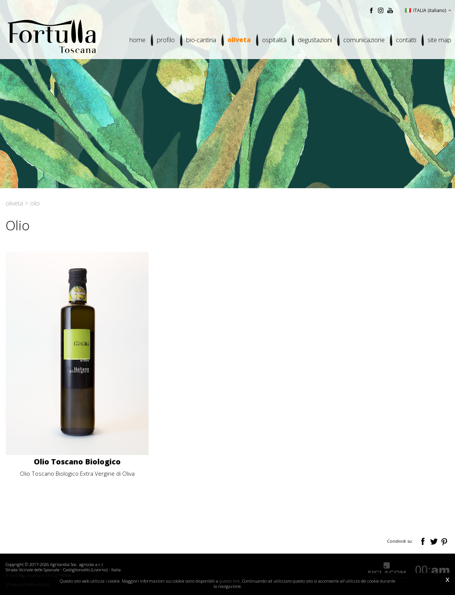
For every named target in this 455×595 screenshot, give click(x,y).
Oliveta (239, 39)
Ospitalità (274, 39)
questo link (229, 581)
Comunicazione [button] (364, 39)
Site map (439, 39)
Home (137, 39)
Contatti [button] (406, 39)
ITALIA (428, 10)
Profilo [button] (166, 39)
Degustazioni (315, 39)
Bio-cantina (201, 39)
